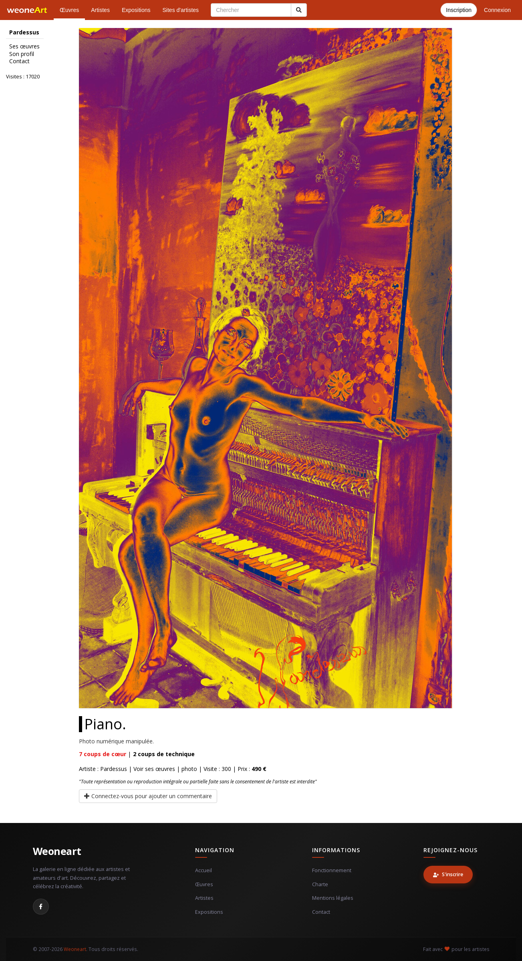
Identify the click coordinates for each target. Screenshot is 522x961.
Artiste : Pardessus (103, 769)
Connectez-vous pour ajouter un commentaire (148, 796)
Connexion (497, 10)
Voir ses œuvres (154, 769)
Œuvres (69, 10)
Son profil (21, 54)
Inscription (459, 10)
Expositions (136, 10)
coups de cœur (102, 754)
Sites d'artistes (181, 10)
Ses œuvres (24, 46)
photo (189, 769)
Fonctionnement (331, 870)
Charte (320, 884)
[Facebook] (41, 907)
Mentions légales (332, 898)
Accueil (203, 870)
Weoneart (57, 851)
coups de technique (164, 754)
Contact (19, 61)
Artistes (100, 10)
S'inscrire (448, 874)
